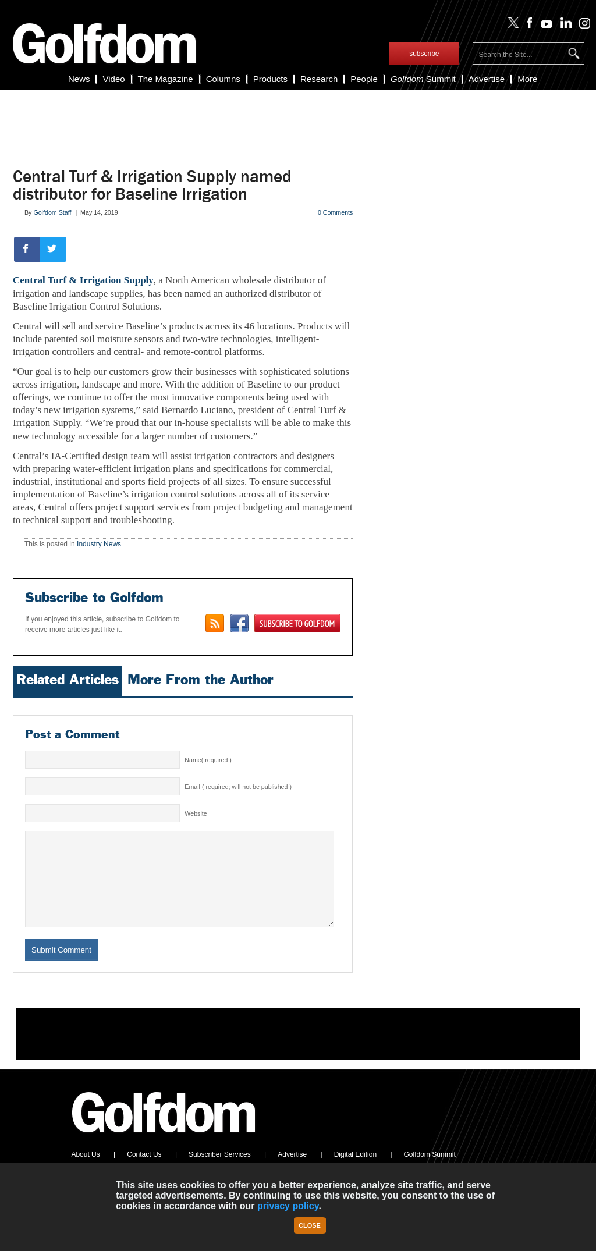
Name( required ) (208, 759)
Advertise (487, 79)
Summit (423, 79)
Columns (223, 79)
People (364, 79)
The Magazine (165, 79)
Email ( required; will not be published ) (238, 786)
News (79, 79)
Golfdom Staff (52, 212)
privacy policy (288, 1206)
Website (196, 813)
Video (113, 79)
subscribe (424, 53)
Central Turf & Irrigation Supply (83, 280)
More (527, 79)
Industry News (99, 544)
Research (319, 79)
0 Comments (335, 212)
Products (270, 79)
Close (310, 1225)
